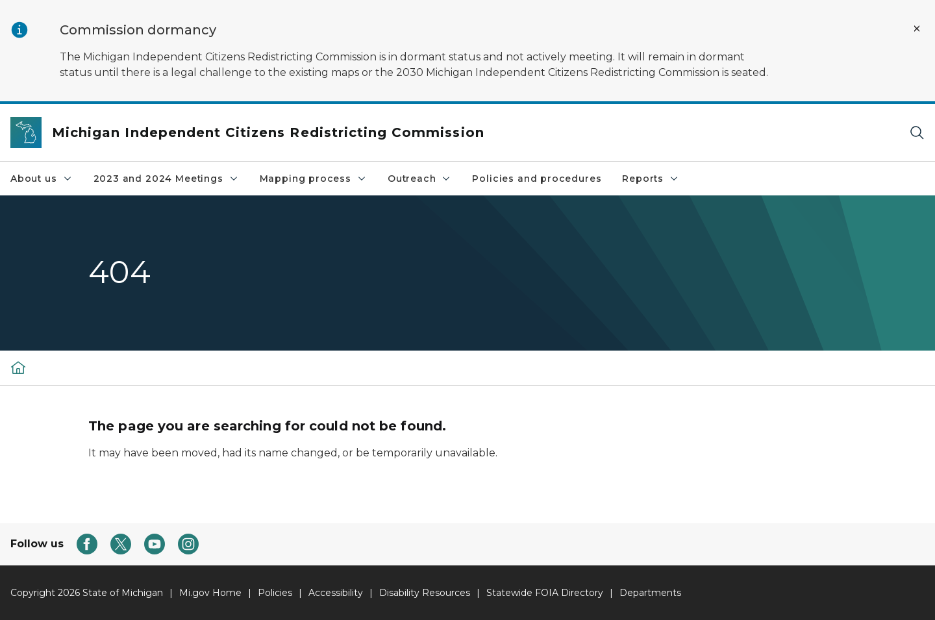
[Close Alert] (917, 29)
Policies (275, 593)
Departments (650, 593)
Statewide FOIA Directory (544, 593)
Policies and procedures (536, 178)
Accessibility (335, 593)
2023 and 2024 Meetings (166, 178)
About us (41, 178)
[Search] (917, 133)
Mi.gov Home (210, 593)
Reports (650, 178)
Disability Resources (424, 593)
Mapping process (313, 178)
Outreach (420, 178)
